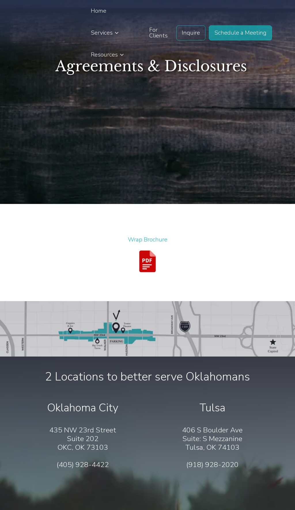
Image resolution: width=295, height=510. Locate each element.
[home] (39, 33)
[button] (105, 33)
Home (98, 11)
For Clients (158, 33)
